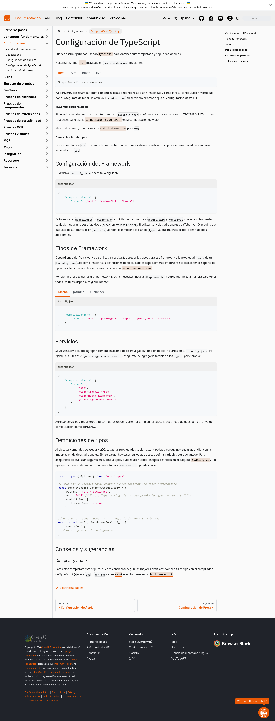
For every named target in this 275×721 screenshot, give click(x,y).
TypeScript (105, 54)
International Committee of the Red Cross (165, 7)
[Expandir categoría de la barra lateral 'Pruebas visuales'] (47, 134)
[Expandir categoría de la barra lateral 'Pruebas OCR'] (47, 127)
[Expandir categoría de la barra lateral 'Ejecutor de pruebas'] (47, 83)
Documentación (28, 18)
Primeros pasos (97, 642)
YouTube (178, 658)
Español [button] (182, 18)
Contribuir (74, 18)
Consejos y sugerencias (237, 55)
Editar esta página (69, 588)
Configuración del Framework (240, 33)
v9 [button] (165, 18)
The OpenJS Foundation (37, 692)
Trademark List (32, 668)
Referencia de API (98, 647)
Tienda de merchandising (189, 653)
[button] (26, 37)
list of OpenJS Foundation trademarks (51, 672)
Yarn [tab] (73, 73)
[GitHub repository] (201, 18)
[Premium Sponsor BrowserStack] (232, 647)
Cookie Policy (51, 700)
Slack (134, 653)
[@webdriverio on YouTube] (220, 18)
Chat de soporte (141, 647)
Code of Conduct (51, 696)
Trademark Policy (63, 663)
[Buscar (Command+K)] (256, 18)
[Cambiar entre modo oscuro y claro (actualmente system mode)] (237, 18)
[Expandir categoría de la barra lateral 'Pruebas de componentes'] (47, 105)
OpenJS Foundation (51, 647)
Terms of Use (58, 692)
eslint (118, 574)
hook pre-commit (161, 574)
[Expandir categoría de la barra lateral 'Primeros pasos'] (47, 30)
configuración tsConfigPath (103, 120)
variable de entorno (113, 128)
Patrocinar (117, 18)
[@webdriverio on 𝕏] (211, 18)
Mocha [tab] (63, 292)
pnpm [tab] (86, 73)
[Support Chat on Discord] (230, 18)
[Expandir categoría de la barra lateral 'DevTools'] (47, 90)
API (47, 18)
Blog (58, 18)
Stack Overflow (140, 642)
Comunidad (96, 18)
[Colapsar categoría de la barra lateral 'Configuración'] (47, 43)
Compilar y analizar (238, 60)
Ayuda (91, 658)
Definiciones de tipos (236, 49)
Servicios (229, 44)
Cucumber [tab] (97, 292)
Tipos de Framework (236, 38)
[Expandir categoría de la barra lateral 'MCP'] (47, 140)
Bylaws (36, 696)
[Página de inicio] (58, 31)
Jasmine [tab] (78, 292)
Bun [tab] (98, 73)
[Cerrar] (270, 5)
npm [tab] (61, 73)
